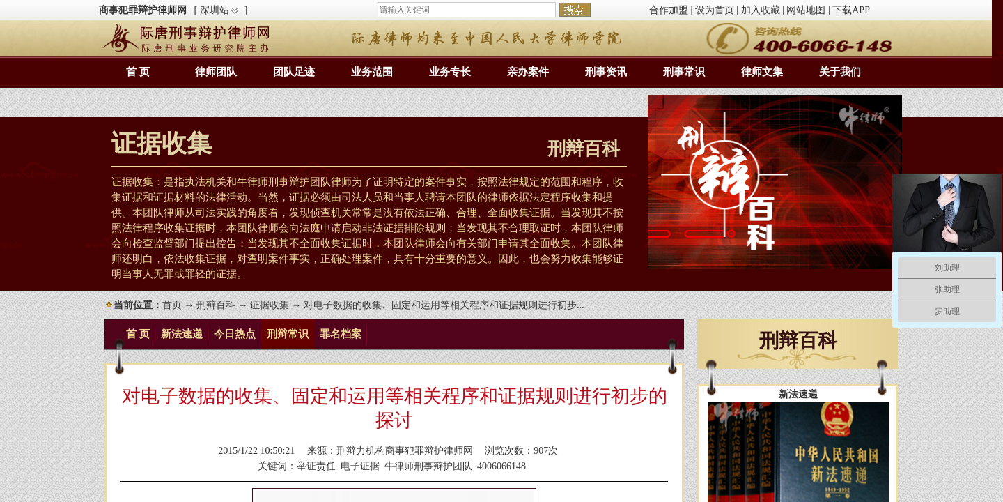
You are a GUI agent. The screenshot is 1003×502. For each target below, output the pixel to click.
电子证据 (360, 466)
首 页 (138, 71)
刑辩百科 (215, 305)
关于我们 (840, 71)
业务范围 (372, 71)
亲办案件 (528, 71)
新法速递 (182, 334)
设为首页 (714, 10)
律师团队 (216, 71)
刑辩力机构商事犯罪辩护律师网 (404, 451)
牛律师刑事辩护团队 (428, 466)
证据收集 (269, 305)
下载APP (851, 10)
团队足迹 (294, 71)
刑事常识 (684, 71)
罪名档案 (340, 334)
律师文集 (762, 71)
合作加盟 (668, 10)
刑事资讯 (606, 71)
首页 (172, 305)
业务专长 (450, 71)
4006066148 (501, 466)
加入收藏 (760, 10)
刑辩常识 (288, 334)
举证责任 (316, 466)
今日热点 (235, 334)
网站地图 (805, 10)
